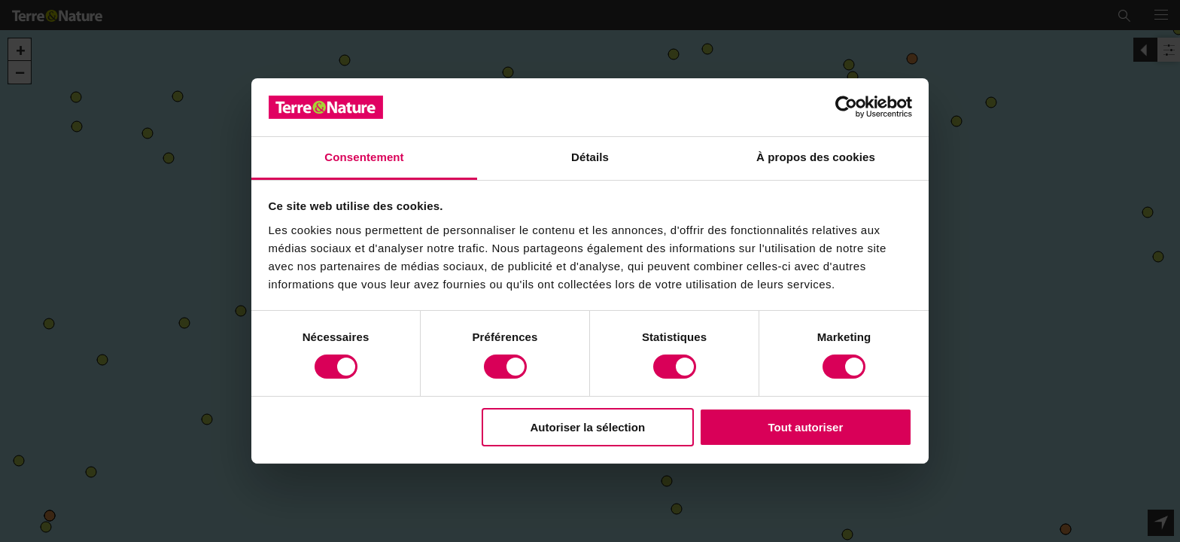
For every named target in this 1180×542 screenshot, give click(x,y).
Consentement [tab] (363, 157)
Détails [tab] (590, 157)
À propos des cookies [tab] (815, 157)
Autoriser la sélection (588, 427)
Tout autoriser (806, 427)
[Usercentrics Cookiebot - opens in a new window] (846, 107)
